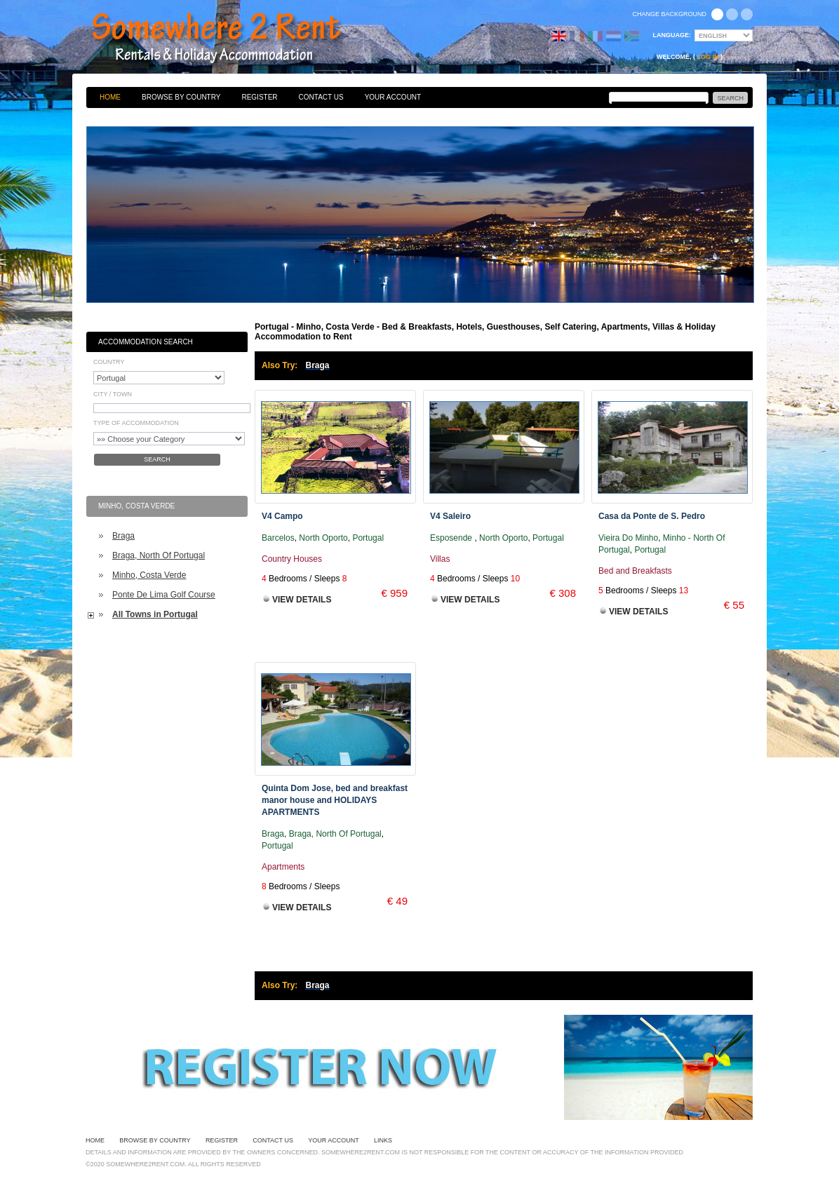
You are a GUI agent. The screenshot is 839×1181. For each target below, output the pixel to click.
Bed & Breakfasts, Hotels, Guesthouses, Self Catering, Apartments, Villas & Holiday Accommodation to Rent (231, 39)
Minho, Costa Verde (149, 575)
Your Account (393, 97)
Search (157, 459)
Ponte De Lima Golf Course (163, 595)
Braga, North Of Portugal (158, 555)
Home (110, 97)
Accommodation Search (145, 342)
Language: (672, 35)
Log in (708, 56)
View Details (301, 600)
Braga (123, 536)
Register (259, 97)
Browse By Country (181, 97)
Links (383, 1140)
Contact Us (321, 97)
